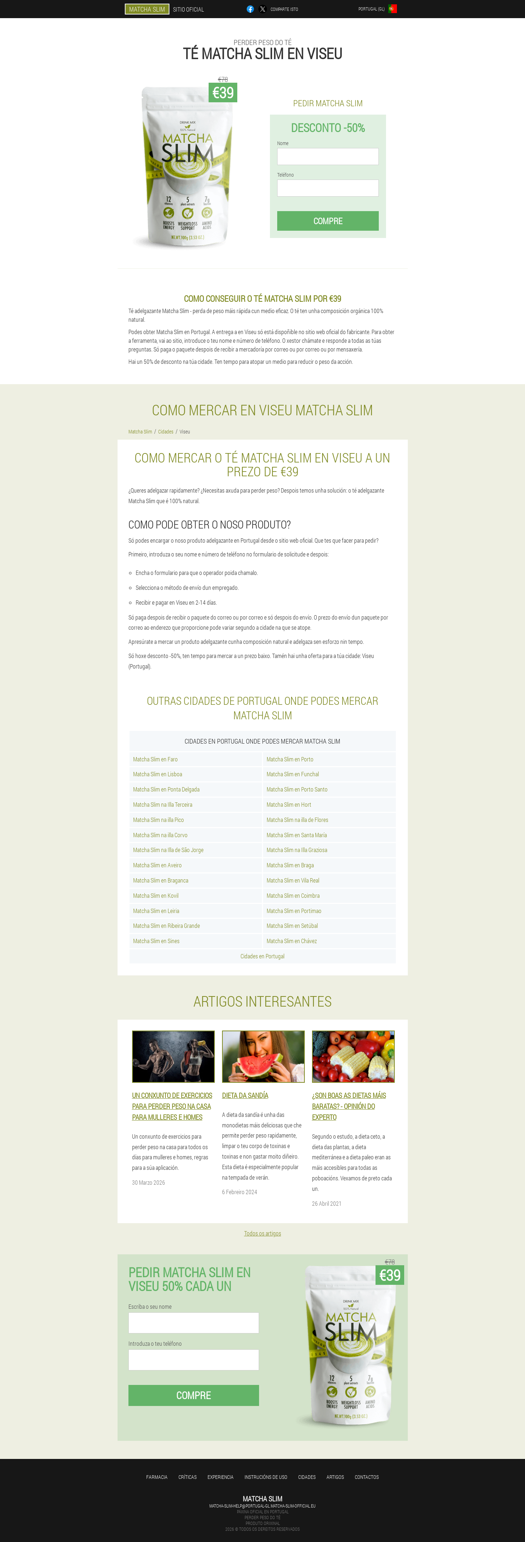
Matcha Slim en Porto (290, 759)
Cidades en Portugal (262, 956)
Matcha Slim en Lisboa (157, 774)
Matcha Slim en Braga (290, 865)
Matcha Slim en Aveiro (157, 865)
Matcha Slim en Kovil (156, 895)
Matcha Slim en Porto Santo (297, 789)
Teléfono (285, 174)
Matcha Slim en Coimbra (293, 895)
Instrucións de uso (266, 1476)
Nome (282, 143)
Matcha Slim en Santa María (297, 835)
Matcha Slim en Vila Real (293, 880)
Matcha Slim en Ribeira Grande (166, 925)
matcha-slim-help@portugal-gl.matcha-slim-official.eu (262, 1506)
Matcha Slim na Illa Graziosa (297, 850)
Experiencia (221, 1476)
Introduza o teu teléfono (155, 1343)
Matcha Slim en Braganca (160, 880)
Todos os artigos (262, 1233)
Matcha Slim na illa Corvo (160, 835)
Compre (328, 221)
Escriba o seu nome (150, 1306)
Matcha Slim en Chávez (292, 941)
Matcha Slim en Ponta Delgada (166, 789)
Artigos (335, 1476)
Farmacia (157, 1476)
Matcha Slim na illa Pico (158, 819)
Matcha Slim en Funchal (293, 774)
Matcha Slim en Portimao (294, 910)
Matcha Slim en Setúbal (292, 925)
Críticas (188, 1476)
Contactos (367, 1476)
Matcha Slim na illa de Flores (297, 819)
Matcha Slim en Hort (289, 804)
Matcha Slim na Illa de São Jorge (168, 850)
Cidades (307, 1476)
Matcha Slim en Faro (155, 759)
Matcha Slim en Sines (156, 941)
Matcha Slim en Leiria (156, 910)
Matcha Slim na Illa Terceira (162, 804)
